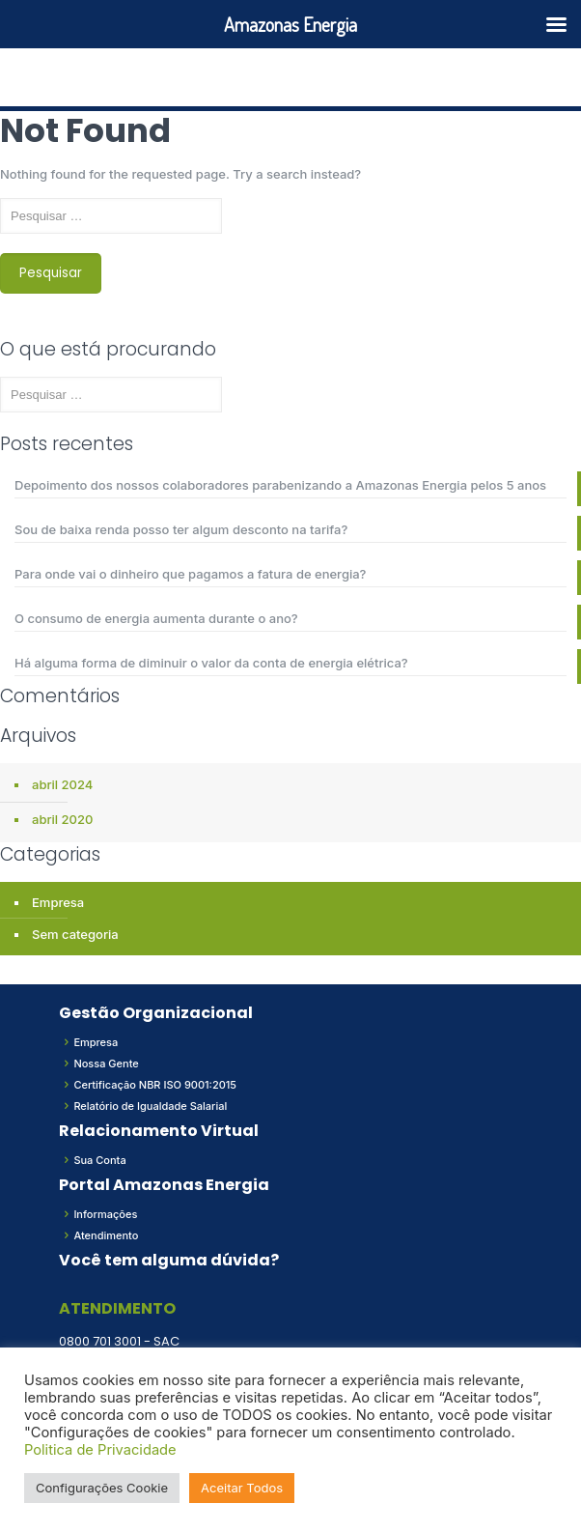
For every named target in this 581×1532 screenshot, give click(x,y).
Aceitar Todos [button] (242, 1487)
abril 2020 (62, 819)
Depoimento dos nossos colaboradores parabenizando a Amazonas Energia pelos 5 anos (280, 485)
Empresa (58, 902)
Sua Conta (99, 1160)
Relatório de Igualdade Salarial (150, 1106)
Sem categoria (75, 934)
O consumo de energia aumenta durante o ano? (156, 618)
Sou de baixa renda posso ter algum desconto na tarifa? (180, 529)
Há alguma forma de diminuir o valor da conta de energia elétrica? (211, 662)
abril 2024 (62, 784)
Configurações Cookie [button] (102, 1487)
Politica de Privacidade (100, 1450)
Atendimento (105, 1235)
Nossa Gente (105, 1063)
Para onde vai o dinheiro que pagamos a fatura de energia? (190, 574)
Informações (105, 1214)
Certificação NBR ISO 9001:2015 (154, 1085)
